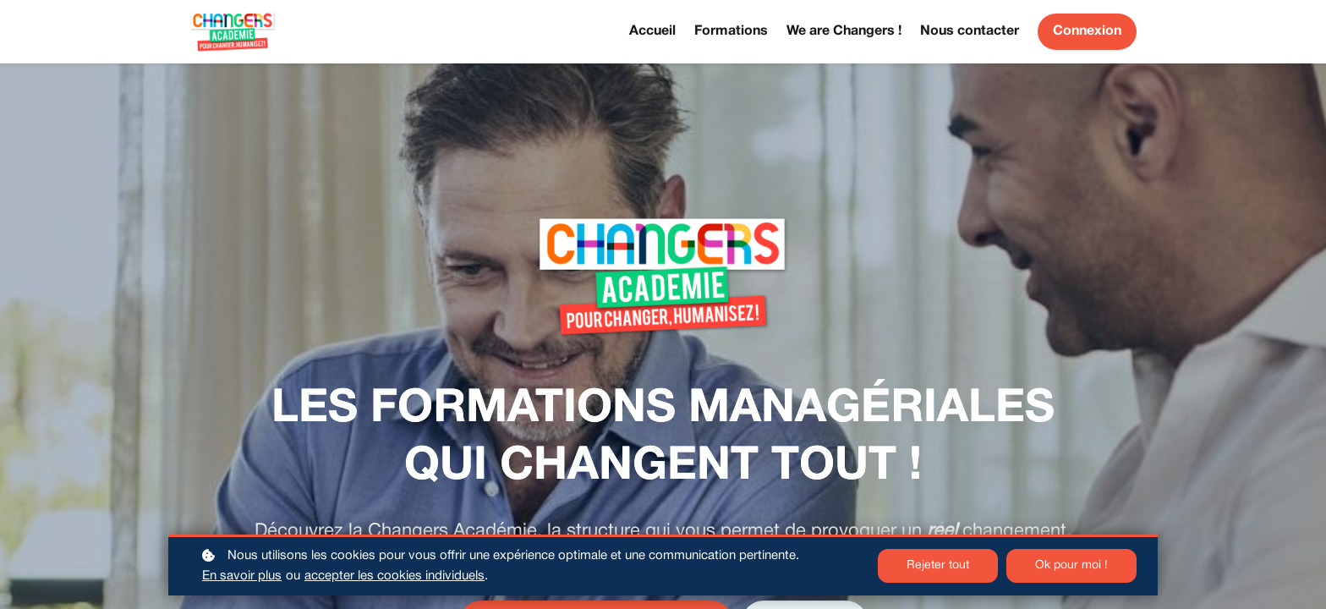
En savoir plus (242, 576)
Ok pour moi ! (1071, 565)
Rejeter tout (938, 565)
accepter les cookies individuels (394, 576)
